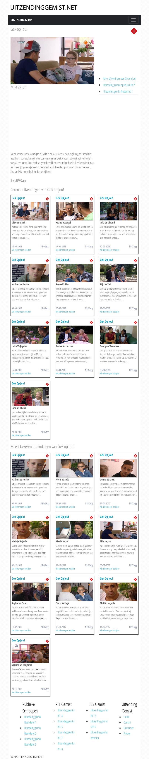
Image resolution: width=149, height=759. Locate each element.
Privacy (127, 733)
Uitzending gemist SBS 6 (99, 724)
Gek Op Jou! (18, 198)
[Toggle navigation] (133, 20)
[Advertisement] (53, 117)
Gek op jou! (19, 29)
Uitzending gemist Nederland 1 (118, 91)
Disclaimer (128, 728)
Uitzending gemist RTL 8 (65, 746)
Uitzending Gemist (22, 20)
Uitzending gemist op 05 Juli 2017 (119, 85)
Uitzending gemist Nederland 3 (32, 741)
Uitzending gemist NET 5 (99, 713)
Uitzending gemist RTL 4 (65, 713)
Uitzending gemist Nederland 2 (32, 730)
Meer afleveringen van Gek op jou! (119, 79)
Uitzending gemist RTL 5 (65, 724)
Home (126, 717)
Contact (127, 722)
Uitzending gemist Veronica (99, 735)
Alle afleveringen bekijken (21, 249)
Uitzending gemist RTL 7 (65, 735)
